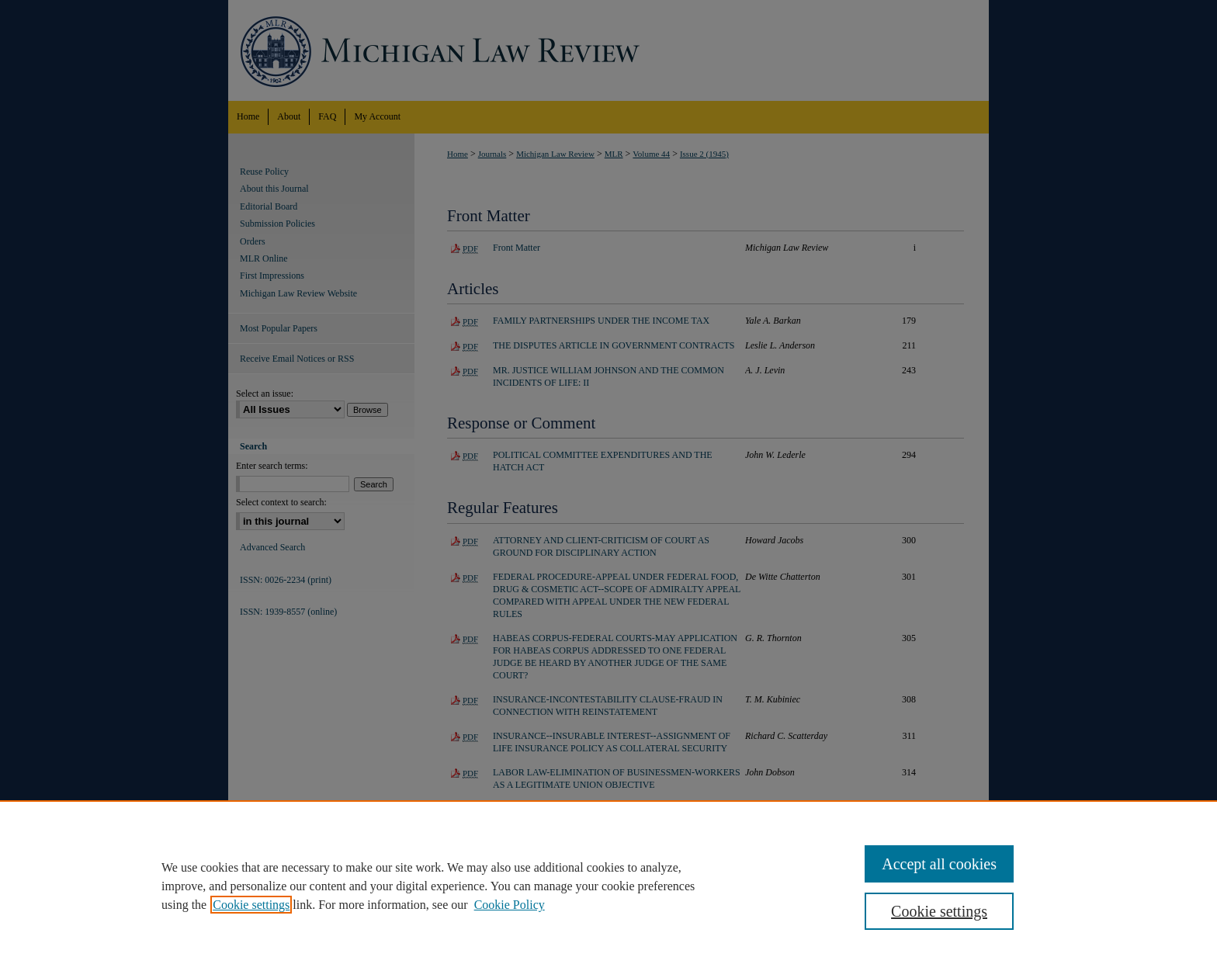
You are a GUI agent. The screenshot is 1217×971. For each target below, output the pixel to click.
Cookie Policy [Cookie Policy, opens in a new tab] (509, 904)
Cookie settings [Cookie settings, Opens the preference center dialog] (939, 911)
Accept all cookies (939, 863)
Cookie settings (251, 904)
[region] (608, 885)
